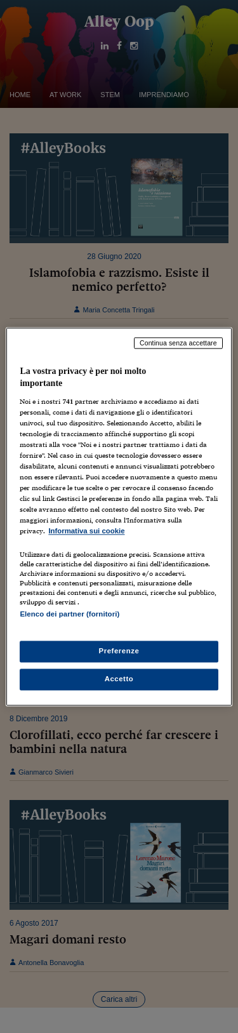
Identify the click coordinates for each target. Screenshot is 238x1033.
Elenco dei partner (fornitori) (69, 614)
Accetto (119, 679)
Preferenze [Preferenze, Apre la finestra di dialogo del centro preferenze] (119, 651)
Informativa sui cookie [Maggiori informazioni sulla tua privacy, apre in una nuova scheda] (86, 531)
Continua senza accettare (178, 343)
